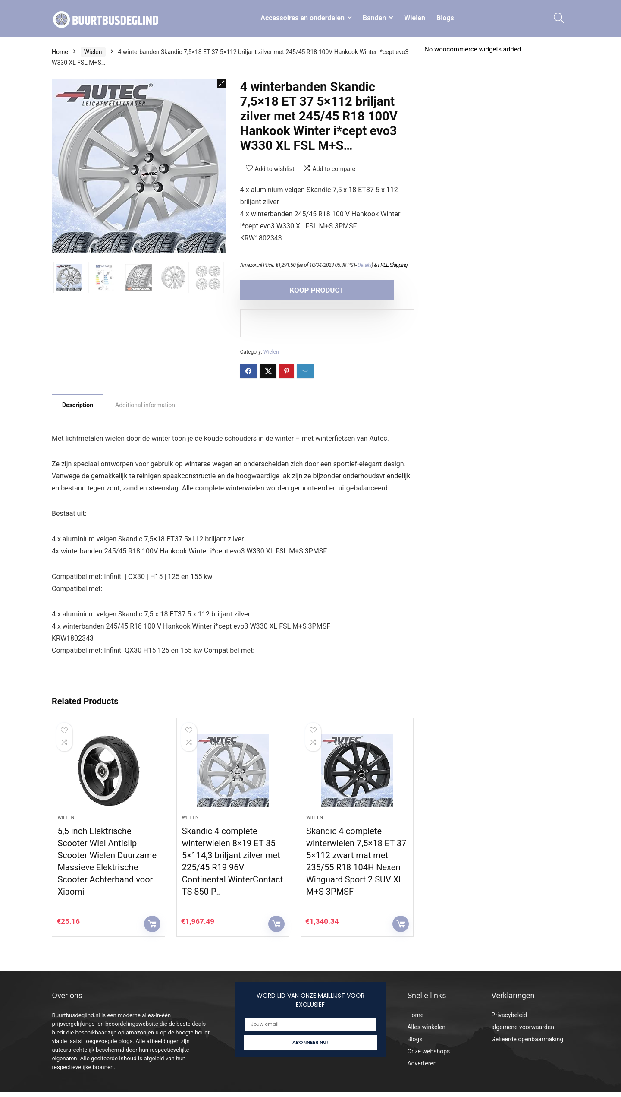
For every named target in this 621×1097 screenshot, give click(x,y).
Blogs (445, 18)
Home (60, 51)
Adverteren (421, 1068)
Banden (374, 18)
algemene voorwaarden (522, 1032)
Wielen (414, 18)
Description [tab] (77, 404)
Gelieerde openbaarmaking (527, 1044)
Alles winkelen (426, 1032)
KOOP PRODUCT (290, 290)
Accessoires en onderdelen (302, 18)
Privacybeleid (509, 1020)
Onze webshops (428, 1056)
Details (364, 265)
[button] (221, 83)
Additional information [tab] (145, 404)
